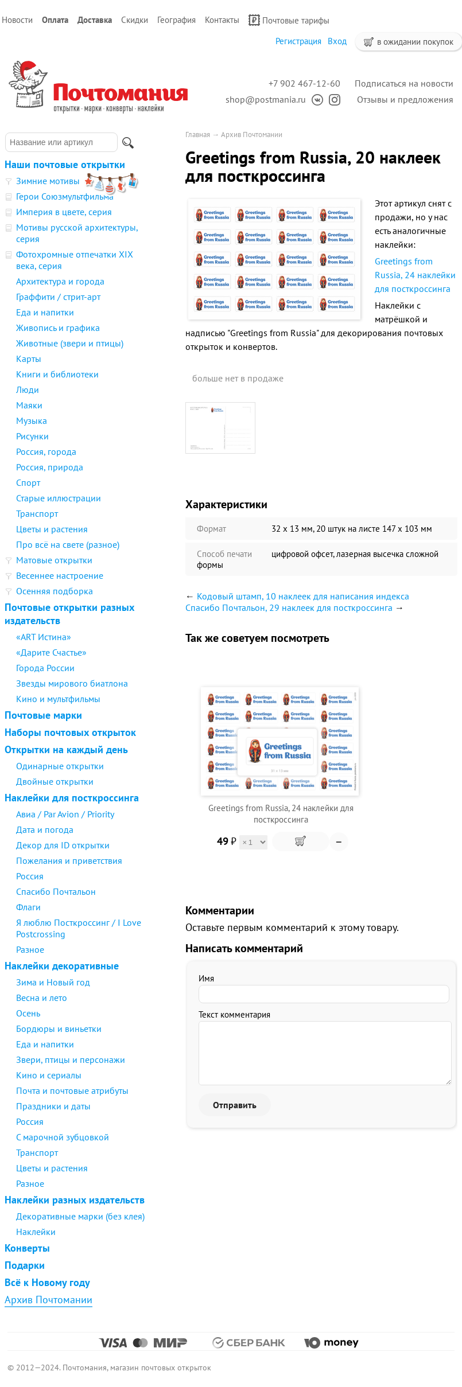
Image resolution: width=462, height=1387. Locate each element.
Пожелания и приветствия (69, 860)
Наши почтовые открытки (65, 164)
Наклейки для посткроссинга (72, 797)
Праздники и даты (53, 1106)
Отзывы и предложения (405, 99)
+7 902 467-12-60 (304, 83)
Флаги (28, 907)
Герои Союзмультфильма (65, 196)
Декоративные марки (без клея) (80, 1216)
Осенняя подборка (54, 591)
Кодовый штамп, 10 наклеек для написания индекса (303, 596)
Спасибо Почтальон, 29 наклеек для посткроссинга (289, 607)
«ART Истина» (43, 636)
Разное (30, 949)
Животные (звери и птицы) (69, 343)
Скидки (134, 19)
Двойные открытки (55, 781)
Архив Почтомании (48, 1299)
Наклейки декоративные (62, 965)
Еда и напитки (45, 312)
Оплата (55, 19)
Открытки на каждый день (66, 749)
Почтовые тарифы (289, 20)
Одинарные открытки (60, 766)
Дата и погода (44, 829)
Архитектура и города (60, 281)
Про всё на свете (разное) (67, 544)
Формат (211, 528)
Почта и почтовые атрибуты (72, 1090)
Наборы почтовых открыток (70, 732)
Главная (197, 134)
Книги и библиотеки (57, 374)
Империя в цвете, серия (64, 211)
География (176, 19)
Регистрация (298, 41)
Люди (27, 389)
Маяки (29, 405)
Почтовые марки (43, 715)
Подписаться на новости (404, 83)
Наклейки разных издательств (75, 1199)
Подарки (25, 1265)
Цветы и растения (52, 529)
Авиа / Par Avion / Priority (65, 814)
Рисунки (32, 436)
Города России (45, 667)
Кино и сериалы (48, 1075)
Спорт (28, 482)
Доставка (94, 19)
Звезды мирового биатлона (72, 683)
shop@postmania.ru (266, 99)
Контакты (222, 19)
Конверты (27, 1247)
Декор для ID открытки (63, 845)
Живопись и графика (58, 327)
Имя (206, 978)
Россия (30, 876)
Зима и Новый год (53, 982)
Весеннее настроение (59, 575)
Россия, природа (49, 467)
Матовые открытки (54, 560)
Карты (28, 358)
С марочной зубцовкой (62, 1137)
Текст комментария (234, 1014)
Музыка (31, 420)
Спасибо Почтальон (56, 891)
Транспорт (37, 513)
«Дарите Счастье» (51, 652)
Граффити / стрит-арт (58, 296)
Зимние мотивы (48, 180)
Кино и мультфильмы (58, 698)
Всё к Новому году (47, 1282)
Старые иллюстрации (58, 498)
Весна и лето (41, 997)
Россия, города (46, 451)
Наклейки (36, 1231)
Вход (337, 41)
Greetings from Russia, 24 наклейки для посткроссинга (415, 274)
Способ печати (224, 553)
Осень (28, 1013)
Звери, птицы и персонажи (70, 1059)
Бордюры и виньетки (59, 1028)
